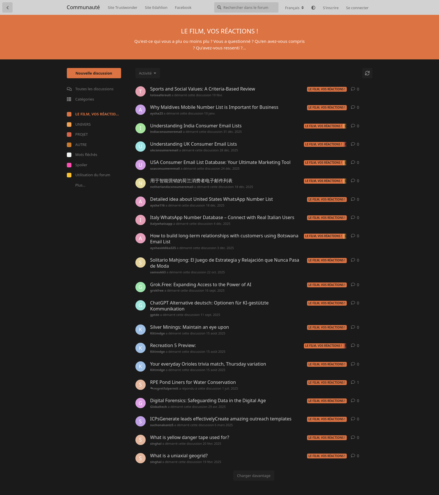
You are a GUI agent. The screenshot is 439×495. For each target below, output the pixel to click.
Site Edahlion (156, 7)
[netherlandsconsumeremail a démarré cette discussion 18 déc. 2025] (140, 183)
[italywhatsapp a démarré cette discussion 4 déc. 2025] (140, 220)
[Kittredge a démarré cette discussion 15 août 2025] (140, 329)
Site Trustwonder (123, 7)
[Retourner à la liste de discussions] (7, 7)
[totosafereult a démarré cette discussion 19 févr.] (140, 91)
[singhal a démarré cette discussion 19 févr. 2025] (140, 458)
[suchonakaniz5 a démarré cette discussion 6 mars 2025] (140, 421)
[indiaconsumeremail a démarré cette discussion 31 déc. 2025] (140, 128)
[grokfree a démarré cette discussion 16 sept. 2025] (140, 287)
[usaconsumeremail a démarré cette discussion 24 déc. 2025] (140, 165)
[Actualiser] (367, 73)
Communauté (83, 7)
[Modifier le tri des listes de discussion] (147, 73)
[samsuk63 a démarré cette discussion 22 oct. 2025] (140, 262)
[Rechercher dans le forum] (246, 7)
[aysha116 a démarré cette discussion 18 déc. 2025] (140, 202)
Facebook (183, 7)
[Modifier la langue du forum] (294, 8)
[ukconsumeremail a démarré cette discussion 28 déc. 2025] (140, 146)
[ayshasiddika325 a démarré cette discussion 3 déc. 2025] (140, 238)
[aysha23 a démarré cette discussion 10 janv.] (140, 110)
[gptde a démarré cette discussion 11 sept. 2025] (140, 305)
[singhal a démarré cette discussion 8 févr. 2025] (140, 385)
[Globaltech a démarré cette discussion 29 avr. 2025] (140, 403)
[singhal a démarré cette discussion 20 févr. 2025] (140, 440)
